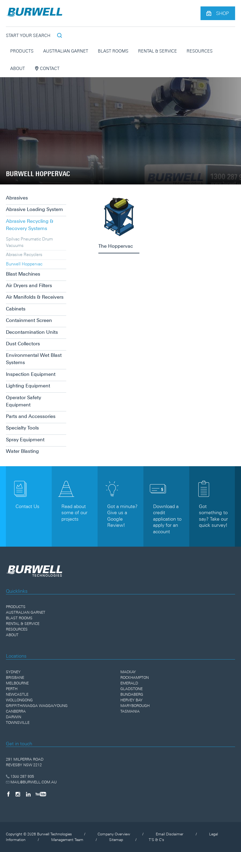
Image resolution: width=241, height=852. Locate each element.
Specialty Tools (22, 428)
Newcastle (17, 694)
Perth (11, 689)
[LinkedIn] (28, 794)
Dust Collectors (23, 343)
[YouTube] (40, 794)
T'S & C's (156, 840)
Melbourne (17, 683)
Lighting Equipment (28, 385)
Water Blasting (22, 451)
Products (22, 51)
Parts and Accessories (30, 416)
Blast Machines (23, 274)
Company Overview (114, 834)
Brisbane (15, 677)
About (17, 68)
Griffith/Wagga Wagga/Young (37, 705)
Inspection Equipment (30, 374)
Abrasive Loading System (34, 209)
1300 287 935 (20, 776)
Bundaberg (131, 694)
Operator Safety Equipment (23, 401)
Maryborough (135, 705)
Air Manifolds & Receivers (35, 297)
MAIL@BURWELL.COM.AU (31, 782)
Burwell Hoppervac (24, 263)
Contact (47, 68)
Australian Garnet (65, 51)
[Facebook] (8, 794)
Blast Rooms (113, 51)
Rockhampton (134, 677)
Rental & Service (157, 51)
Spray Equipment (25, 439)
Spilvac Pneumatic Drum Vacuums (29, 242)
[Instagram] (17, 794)
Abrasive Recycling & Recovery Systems (29, 224)
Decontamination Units (32, 332)
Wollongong (19, 700)
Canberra (16, 711)
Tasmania (130, 711)
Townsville (17, 722)
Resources (200, 51)
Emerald (129, 683)
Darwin (13, 717)
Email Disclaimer (169, 834)
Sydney (13, 672)
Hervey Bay (131, 700)
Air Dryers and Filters (29, 285)
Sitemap (116, 840)
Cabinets (15, 309)
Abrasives (17, 198)
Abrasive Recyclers (24, 254)
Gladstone (131, 689)
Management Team (67, 840)
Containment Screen (29, 320)
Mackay (128, 672)
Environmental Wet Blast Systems (34, 358)
